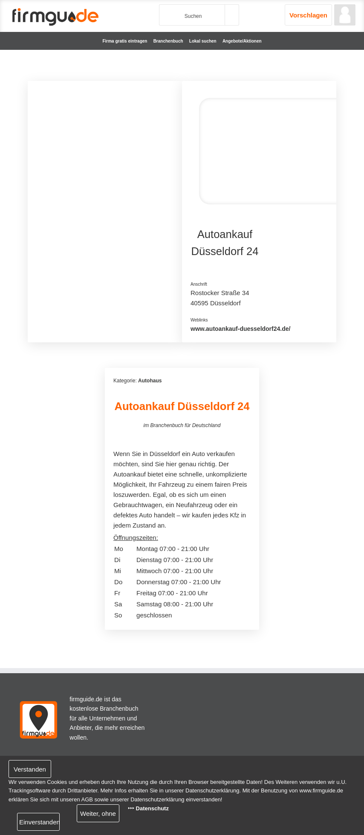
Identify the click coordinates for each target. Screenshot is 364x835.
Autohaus (150, 381)
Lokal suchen (203, 41)
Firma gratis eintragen (124, 41)
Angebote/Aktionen (242, 41)
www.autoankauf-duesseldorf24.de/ (240, 328)
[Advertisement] (104, 142)
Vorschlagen (308, 15)
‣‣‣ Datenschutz (148, 808)
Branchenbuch (168, 41)
